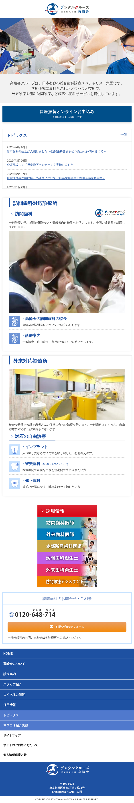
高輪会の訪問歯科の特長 (46, 319)
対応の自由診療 (30, 436)
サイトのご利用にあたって (20, 745)
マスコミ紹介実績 (15, 725)
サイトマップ (12, 735)
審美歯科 (47, 464)
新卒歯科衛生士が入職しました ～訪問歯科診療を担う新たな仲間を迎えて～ (56, 151)
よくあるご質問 (14, 694)
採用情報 (9, 705)
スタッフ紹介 (12, 684)
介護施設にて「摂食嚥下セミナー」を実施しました (40, 164)
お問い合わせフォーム (67, 627)
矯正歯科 (32, 481)
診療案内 (32, 336)
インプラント (36, 447)
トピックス (11, 715)
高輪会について (14, 663)
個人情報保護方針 (14, 754)
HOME (8, 653)
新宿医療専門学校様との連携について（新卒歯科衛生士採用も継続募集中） (56, 178)
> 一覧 (123, 134)
